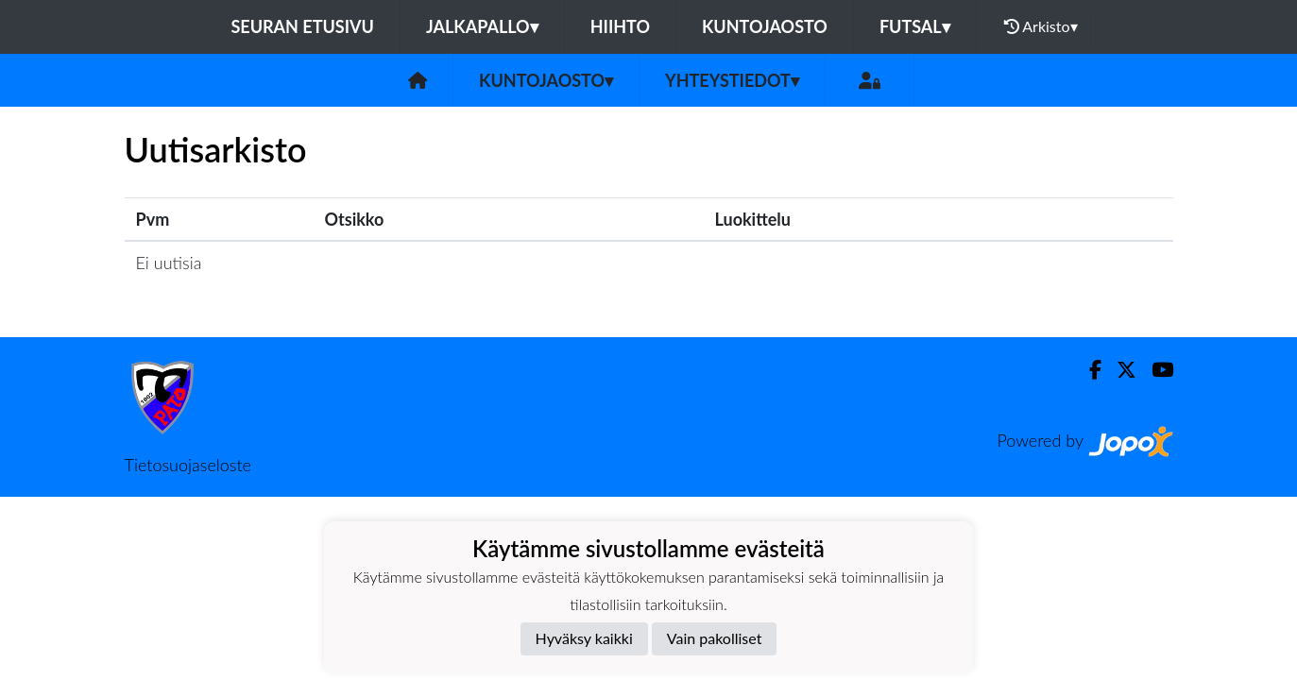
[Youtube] (1154, 370)
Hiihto (620, 26)
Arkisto (1041, 26)
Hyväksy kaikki (584, 638)
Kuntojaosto (765, 26)
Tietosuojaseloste (188, 464)
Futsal (914, 26)
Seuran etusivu (302, 26)
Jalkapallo (482, 26)
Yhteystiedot (732, 80)
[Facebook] (1087, 370)
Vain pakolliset (714, 638)
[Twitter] (1118, 370)
